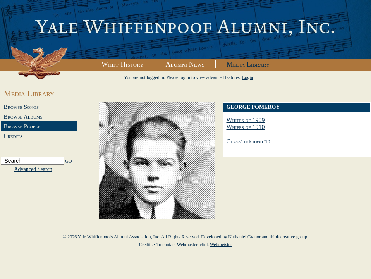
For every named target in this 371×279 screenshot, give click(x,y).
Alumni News (185, 64)
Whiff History (122, 64)
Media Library (248, 64)
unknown (253, 142)
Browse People (22, 126)
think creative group (288, 236)
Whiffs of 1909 (246, 120)
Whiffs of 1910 (246, 127)
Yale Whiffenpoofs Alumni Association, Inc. (185, 29)
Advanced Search (33, 169)
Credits (13, 136)
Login (247, 77)
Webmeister (221, 244)
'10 (267, 142)
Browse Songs (21, 107)
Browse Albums (23, 117)
